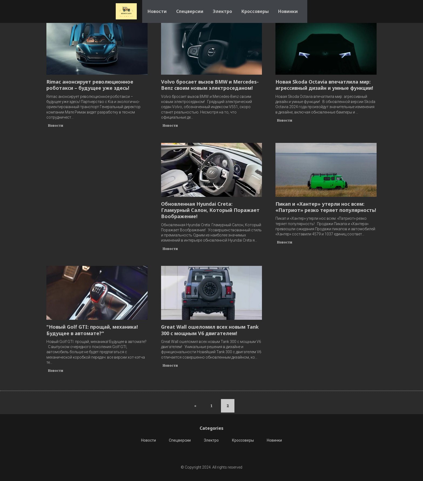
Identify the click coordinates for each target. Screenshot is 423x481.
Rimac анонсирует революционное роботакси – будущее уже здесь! (89, 85)
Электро (222, 8)
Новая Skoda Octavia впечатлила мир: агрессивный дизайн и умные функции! (324, 85)
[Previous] (195, 406)
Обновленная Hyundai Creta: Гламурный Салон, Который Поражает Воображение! (210, 210)
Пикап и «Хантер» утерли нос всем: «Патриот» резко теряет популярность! (325, 207)
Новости (157, 8)
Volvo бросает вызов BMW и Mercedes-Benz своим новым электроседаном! (210, 85)
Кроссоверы (255, 8)
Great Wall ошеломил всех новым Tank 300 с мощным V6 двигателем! (210, 330)
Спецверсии (189, 8)
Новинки (288, 8)
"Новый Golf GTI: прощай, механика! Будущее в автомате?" (92, 330)
